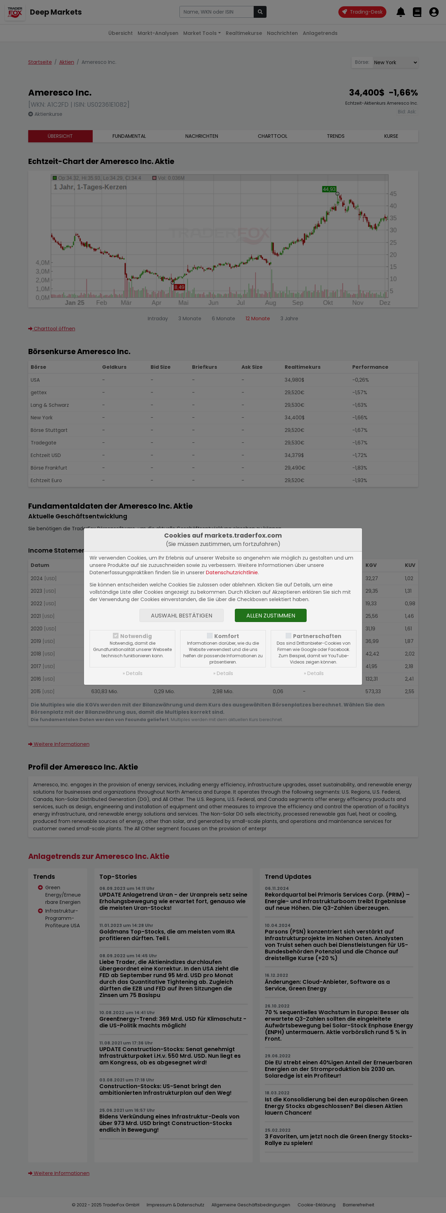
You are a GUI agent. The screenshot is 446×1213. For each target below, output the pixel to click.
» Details (133, 673)
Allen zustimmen (270, 616)
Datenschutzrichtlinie (232, 572)
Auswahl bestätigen (181, 616)
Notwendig (136, 636)
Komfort (226, 636)
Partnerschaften (317, 636)
